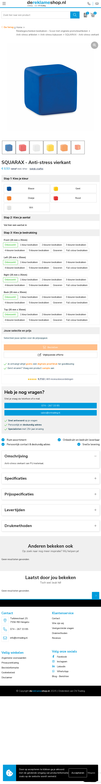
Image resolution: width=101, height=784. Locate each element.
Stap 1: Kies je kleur (16, 178)
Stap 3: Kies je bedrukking (20, 232)
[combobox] (36, 15)
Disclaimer (6, 677)
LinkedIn (58, 666)
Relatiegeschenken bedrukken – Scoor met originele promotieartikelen (52, 31)
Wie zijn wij (58, 623)
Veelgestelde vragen (63, 628)
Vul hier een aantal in (15, 225)
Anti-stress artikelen (26, 34)
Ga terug (9, 27)
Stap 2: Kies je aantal (17, 217)
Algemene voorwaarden (13, 658)
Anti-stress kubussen (51, 34)
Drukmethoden (59, 633)
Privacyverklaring (10, 662)
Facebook (59, 656)
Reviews (56, 638)
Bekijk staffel (36, 168)
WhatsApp (60, 671)
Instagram (59, 661)
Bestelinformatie (10, 667)
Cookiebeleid (8, 672)
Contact (56, 618)
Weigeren (91, 773)
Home (19, 27)
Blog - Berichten (60, 676)
